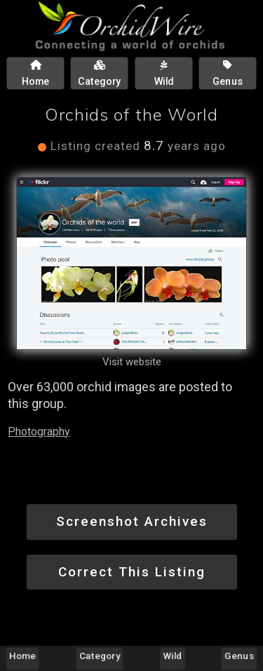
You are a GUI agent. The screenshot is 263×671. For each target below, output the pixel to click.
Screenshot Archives (132, 521)
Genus (238, 655)
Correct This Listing (131, 572)
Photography (39, 431)
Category (99, 655)
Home (22, 655)
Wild (172, 655)
